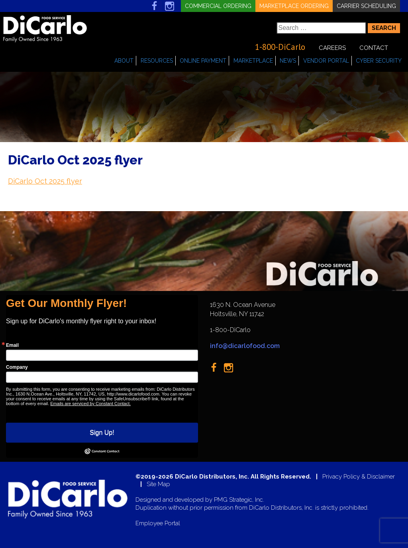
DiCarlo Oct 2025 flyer (45, 181)
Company (17, 367)
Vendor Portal (326, 60)
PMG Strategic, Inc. (239, 500)
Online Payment (203, 60)
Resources (157, 60)
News (288, 60)
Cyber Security (379, 60)
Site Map (158, 484)
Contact (373, 47)
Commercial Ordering (218, 6)
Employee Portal (157, 523)
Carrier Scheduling (366, 6)
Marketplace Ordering (294, 6)
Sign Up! (102, 432)
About (123, 60)
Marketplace (253, 60)
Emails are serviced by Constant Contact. (90, 403)
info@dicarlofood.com (245, 346)
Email (12, 345)
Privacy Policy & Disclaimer (358, 476)
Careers (332, 47)
